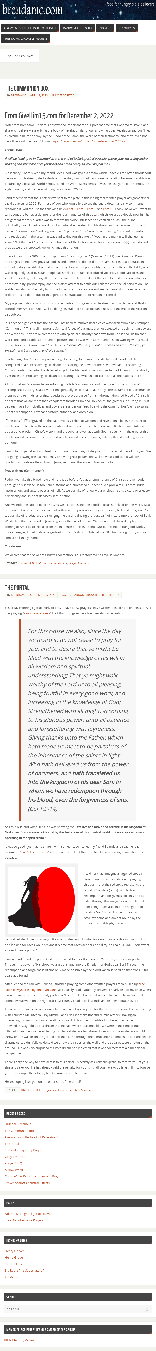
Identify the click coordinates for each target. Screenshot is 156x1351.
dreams (62, 563)
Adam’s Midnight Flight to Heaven (28, 1214)
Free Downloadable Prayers (24, 1220)
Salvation (83, 563)
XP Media (11, 1277)
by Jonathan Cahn (44, 990)
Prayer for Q (13, 1163)
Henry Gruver (14, 1251)
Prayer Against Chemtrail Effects (27, 1183)
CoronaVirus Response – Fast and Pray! (32, 1176)
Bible (35, 563)
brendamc (18, 95)
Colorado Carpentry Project (24, 1150)
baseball (26, 563)
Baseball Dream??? (18, 1124)
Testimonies (111, 595)
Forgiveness (50, 1090)
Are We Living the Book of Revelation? (31, 1137)
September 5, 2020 (42, 595)
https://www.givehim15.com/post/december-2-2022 (88, 141)
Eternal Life (34, 1090)
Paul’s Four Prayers (37, 613)
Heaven (63, 1090)
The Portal (17, 587)
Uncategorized (63, 95)
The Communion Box (27, 88)
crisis (54, 563)
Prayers (65, 595)
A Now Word (14, 1170)
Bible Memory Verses (19, 1340)
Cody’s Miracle (15, 1157)
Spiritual (86, 1090)
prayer (73, 563)
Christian (44, 563)
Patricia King (13, 1264)
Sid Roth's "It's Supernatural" (24, 1270)
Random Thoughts (86, 595)
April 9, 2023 (39, 95)
